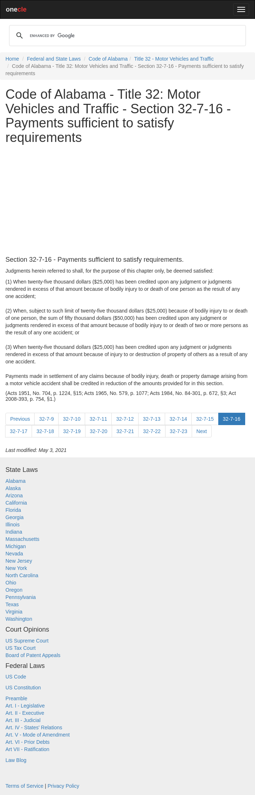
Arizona (14, 495)
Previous (20, 419)
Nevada (14, 553)
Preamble (16, 698)
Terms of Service (24, 786)
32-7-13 (151, 419)
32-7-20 (98, 431)
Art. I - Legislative (25, 706)
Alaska (13, 488)
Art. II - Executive (24, 713)
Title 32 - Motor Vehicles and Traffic (174, 59)
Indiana (13, 532)
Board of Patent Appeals (32, 655)
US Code (15, 677)
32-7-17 (18, 431)
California (16, 503)
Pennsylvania (20, 597)
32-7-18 (45, 431)
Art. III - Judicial (22, 720)
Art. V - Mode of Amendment (37, 735)
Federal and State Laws (54, 59)
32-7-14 (178, 419)
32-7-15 (205, 419)
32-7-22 (151, 431)
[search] (126, 35)
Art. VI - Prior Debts (27, 742)
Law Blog (16, 760)
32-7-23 (178, 431)
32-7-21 (125, 431)
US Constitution (23, 687)
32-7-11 (98, 419)
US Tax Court (20, 648)
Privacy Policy (63, 786)
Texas (12, 604)
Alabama (15, 481)
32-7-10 (71, 419)
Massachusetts (22, 539)
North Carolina (21, 575)
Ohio (10, 583)
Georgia (14, 517)
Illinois (12, 524)
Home (12, 59)
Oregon (14, 590)
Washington (18, 619)
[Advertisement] (127, 200)
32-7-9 (46, 419)
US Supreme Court (26, 641)
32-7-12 (125, 419)
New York (16, 568)
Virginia (13, 612)
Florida (13, 510)
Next (201, 431)
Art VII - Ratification (27, 749)
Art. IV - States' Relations (33, 727)
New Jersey (18, 561)
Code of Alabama (108, 59)
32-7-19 (72, 431)
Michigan (15, 546)
